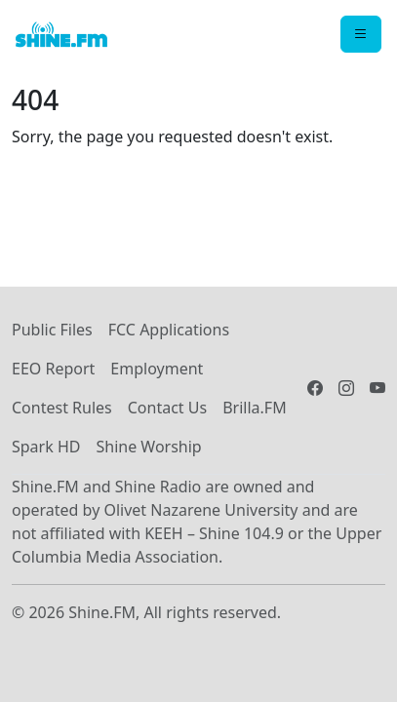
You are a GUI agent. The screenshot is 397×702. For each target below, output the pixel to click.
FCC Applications (168, 329)
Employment (156, 368)
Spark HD (46, 446)
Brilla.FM (254, 407)
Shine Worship (148, 446)
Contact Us (167, 407)
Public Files (52, 329)
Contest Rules (62, 407)
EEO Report (53, 368)
